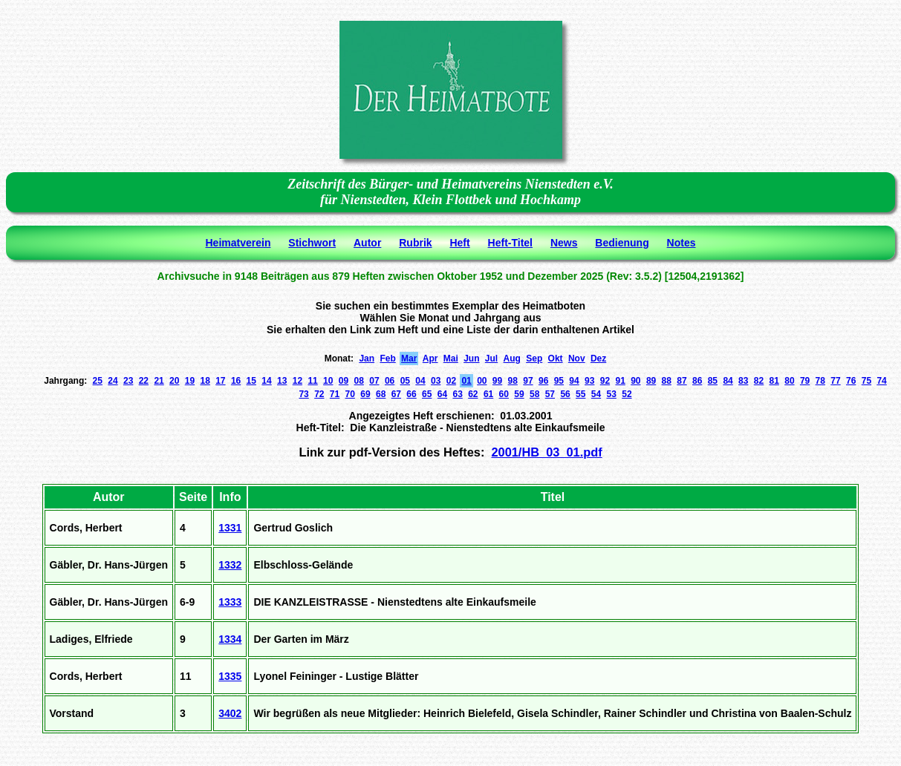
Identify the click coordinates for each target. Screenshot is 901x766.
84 (727, 381)
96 (543, 381)
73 (303, 394)
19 (190, 381)
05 (405, 381)
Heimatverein (238, 243)
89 (651, 381)
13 (282, 381)
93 (589, 381)
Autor (367, 243)
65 (427, 394)
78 (820, 381)
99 (497, 381)
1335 (229, 676)
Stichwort (312, 243)
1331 (229, 528)
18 (204, 381)
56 (565, 394)
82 (759, 381)
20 (174, 381)
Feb (387, 358)
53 (612, 394)
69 (365, 394)
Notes (681, 243)
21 (158, 381)
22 (144, 381)
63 (457, 394)
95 (559, 381)
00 (482, 381)
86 (697, 381)
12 (297, 381)
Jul (491, 358)
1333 (229, 602)
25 (98, 381)
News (564, 243)
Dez (598, 358)
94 (574, 381)
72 (319, 394)
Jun (471, 358)
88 (666, 381)
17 (220, 381)
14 (266, 381)
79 (805, 381)
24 (112, 381)
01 (466, 381)
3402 (229, 713)
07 (374, 381)
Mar (409, 358)
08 (359, 381)
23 (128, 381)
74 (881, 381)
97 (528, 381)
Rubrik (415, 243)
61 (488, 394)
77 (835, 381)
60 (504, 394)
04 (420, 381)
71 (334, 394)
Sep (534, 358)
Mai (450, 358)
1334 (229, 639)
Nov (576, 358)
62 (473, 394)
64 (442, 394)
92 (605, 381)
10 (328, 381)
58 (534, 394)
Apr (430, 358)
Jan (366, 358)
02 (451, 381)
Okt (555, 358)
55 (580, 394)
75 (866, 381)
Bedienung (621, 243)
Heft (459, 243)
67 (396, 394)
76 (851, 381)
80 (789, 381)
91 (620, 381)
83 (743, 381)
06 (389, 381)
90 (635, 381)
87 (681, 381)
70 (350, 394)
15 (251, 381)
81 (774, 381)
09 (343, 381)
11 (312, 381)
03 (435, 381)
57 (550, 394)
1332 (229, 565)
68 (381, 394)
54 (596, 394)
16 (236, 381)
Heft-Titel (510, 243)
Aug (512, 358)
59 (519, 394)
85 (713, 381)
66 (411, 394)
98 (513, 381)
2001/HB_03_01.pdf (546, 452)
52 (626, 394)
